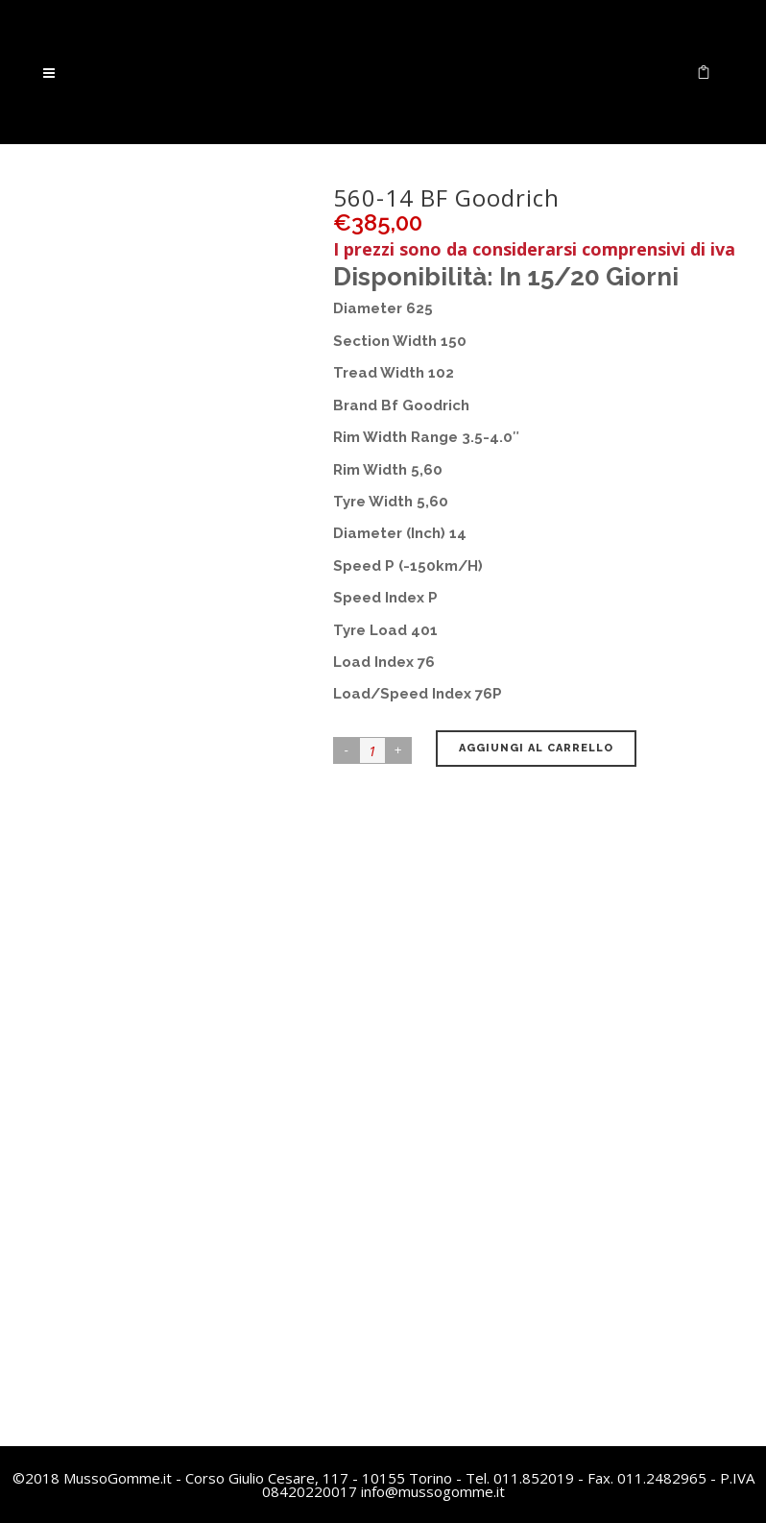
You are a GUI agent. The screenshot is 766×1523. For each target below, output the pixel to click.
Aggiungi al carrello (536, 748)
